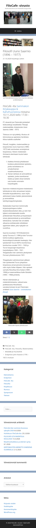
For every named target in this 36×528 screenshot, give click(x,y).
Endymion (8, 378)
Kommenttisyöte (10, 509)
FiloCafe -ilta (9, 346)
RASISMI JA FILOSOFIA (13, 352)
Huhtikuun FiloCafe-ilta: (13, 433)
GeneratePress (18, 525)
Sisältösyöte (8, 506)
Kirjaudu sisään (10, 503)
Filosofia (18, 349)
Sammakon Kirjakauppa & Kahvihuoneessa (16, 108)
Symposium (8, 392)
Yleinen (7, 395)
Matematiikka (28, 349)
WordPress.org (9, 512)
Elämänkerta (9, 375)
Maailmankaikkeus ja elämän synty (17, 442)
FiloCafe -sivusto (18, 6)
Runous (7, 389)
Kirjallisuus (8, 386)
